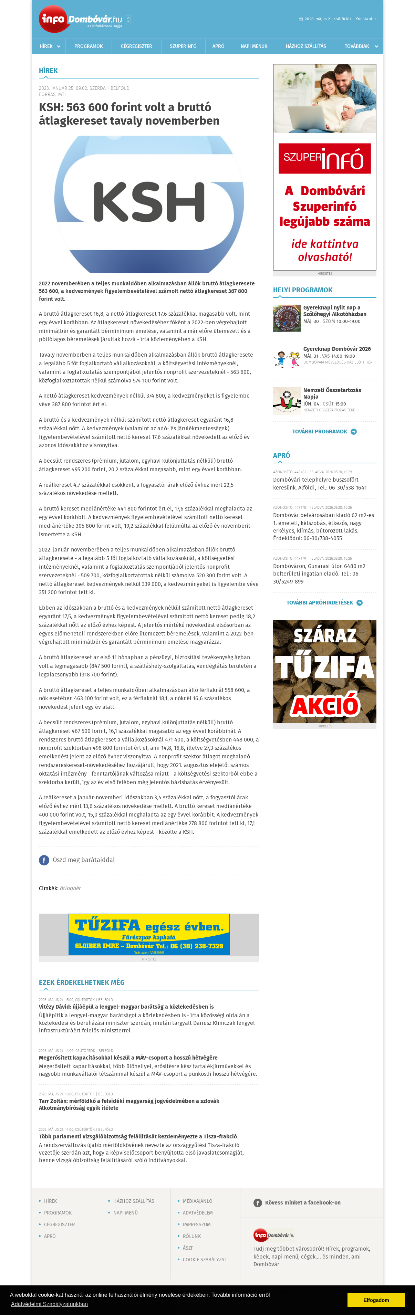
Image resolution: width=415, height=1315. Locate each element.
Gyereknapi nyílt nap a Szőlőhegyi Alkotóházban (334, 311)
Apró (218, 46)
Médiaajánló (197, 1201)
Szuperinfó (183, 46)
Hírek (46, 46)
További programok (319, 432)
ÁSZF (188, 1248)
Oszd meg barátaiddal (84, 860)
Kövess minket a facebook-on (303, 1203)
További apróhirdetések (320, 603)
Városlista (128, 19)
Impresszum (197, 1225)
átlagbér (70, 888)
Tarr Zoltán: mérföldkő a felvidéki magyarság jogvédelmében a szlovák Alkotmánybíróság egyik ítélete (129, 1105)
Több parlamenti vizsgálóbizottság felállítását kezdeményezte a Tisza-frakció (138, 1137)
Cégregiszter (136, 46)
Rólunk (192, 1236)
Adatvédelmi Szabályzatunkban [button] (49, 1304)
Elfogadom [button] (376, 1300)
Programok (88, 46)
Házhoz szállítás (306, 46)
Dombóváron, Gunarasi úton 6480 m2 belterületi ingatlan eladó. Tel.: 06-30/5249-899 (319, 574)
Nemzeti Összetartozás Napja (332, 393)
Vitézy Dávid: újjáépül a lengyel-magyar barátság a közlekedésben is (126, 1007)
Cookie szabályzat (204, 1260)
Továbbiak (357, 46)
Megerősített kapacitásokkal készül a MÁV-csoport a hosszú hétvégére (128, 1058)
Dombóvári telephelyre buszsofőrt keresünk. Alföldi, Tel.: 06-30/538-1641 (320, 484)
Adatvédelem (198, 1213)
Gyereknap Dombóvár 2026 (337, 349)
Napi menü (125, 1213)
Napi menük (254, 46)
